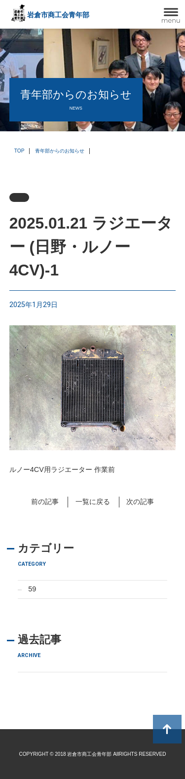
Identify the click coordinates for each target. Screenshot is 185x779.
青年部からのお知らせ (59, 151)
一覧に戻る (92, 502)
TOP (19, 151)
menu (171, 20)
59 (32, 589)
